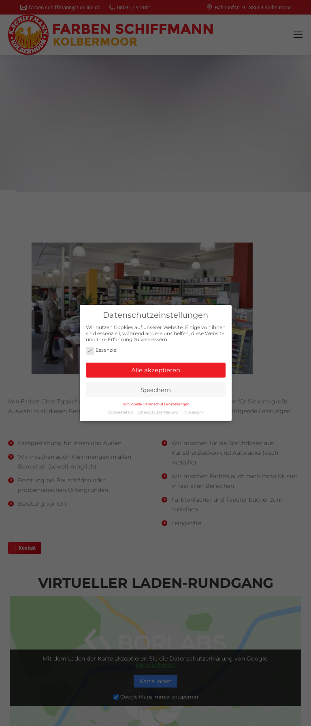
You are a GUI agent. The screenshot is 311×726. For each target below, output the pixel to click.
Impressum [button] (192, 409)
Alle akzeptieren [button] (155, 367)
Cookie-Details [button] (121, 409)
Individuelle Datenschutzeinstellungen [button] (155, 401)
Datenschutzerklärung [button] (158, 409)
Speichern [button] (156, 387)
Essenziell (102, 348)
